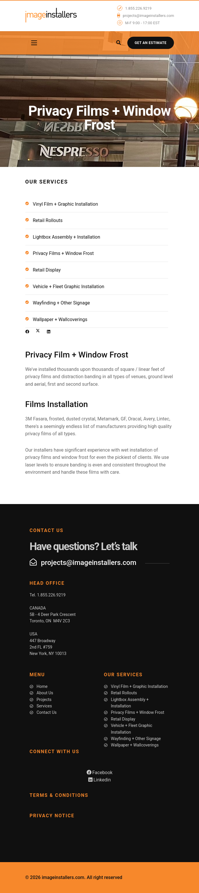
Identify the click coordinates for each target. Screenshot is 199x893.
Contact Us (47, 712)
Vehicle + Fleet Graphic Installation (68, 286)
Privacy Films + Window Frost (63, 253)
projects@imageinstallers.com (148, 16)
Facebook (99, 772)
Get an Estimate (150, 43)
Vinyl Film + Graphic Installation (65, 204)
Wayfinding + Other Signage (61, 303)
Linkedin (99, 780)
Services (44, 706)
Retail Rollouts (48, 220)
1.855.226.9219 (138, 8)
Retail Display (47, 270)
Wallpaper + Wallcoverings (60, 319)
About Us (45, 693)
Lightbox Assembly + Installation (66, 237)
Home (42, 686)
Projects (44, 699)
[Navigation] (34, 42)
